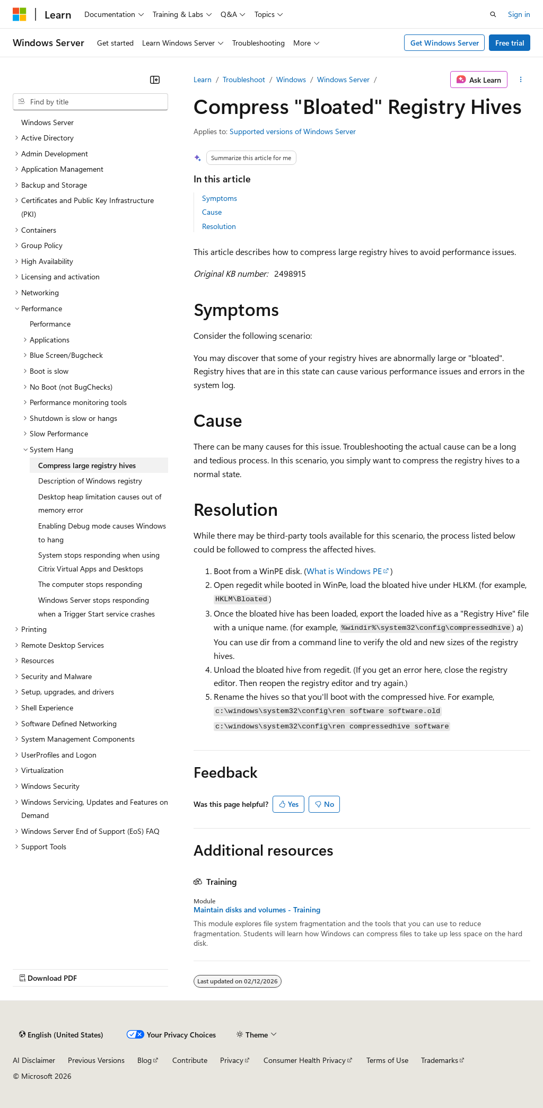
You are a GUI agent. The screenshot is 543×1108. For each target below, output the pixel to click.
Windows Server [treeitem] (47, 122)
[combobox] (90, 101)
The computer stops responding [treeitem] (90, 584)
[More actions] (521, 79)
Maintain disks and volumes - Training (257, 909)
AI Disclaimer (34, 1060)
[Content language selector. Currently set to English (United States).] (61, 1034)
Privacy (231, 1060)
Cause (212, 212)
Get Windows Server (444, 43)
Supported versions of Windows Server (293, 131)
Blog (144, 1060)
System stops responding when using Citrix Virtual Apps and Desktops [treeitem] (99, 562)
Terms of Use (387, 1060)
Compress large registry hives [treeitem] (87, 465)
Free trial (509, 43)
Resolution (219, 226)
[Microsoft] (20, 14)
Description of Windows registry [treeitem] (90, 481)
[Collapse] (155, 79)
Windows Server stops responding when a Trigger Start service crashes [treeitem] (96, 607)
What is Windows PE (344, 570)
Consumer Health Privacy (305, 1060)
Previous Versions (96, 1060)
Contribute (189, 1060)
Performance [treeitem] (50, 324)
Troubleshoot (244, 79)
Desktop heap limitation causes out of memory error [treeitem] (99, 503)
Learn (203, 79)
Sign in (519, 14)
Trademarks (439, 1060)
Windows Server (343, 79)
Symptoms (219, 198)
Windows (291, 79)
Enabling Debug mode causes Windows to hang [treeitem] (102, 532)
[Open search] (493, 14)
